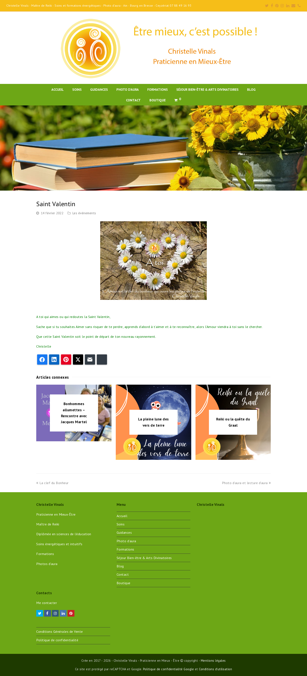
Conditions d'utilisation (215, 669)
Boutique (123, 583)
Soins (121, 524)
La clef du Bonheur (52, 483)
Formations (125, 549)
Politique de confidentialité (57, 640)
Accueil (122, 516)
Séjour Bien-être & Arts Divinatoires (144, 558)
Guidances (124, 532)
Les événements (84, 213)
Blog (120, 566)
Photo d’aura (126, 541)
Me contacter (46, 603)
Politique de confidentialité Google (168, 669)
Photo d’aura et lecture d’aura (246, 483)
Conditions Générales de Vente (59, 631)
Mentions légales (213, 661)
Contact (123, 574)
